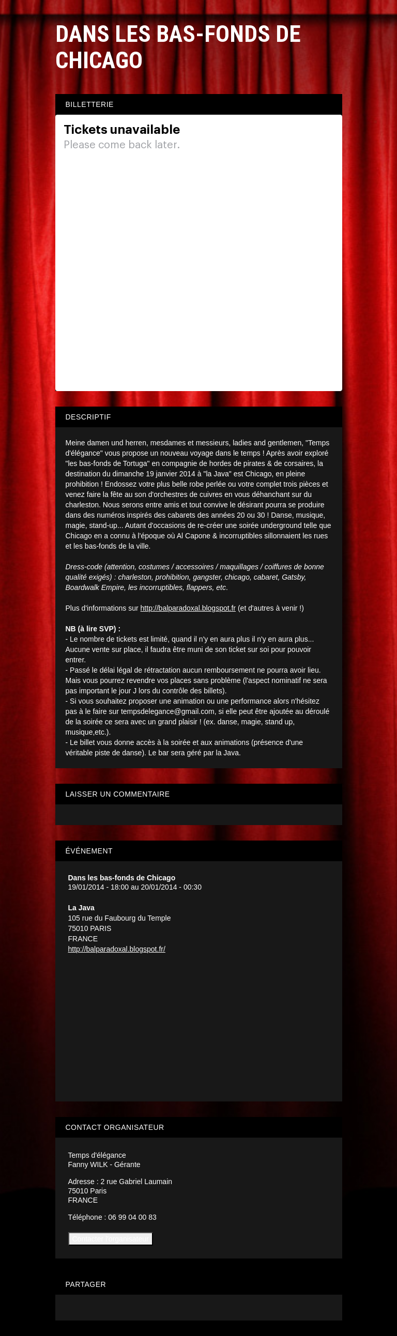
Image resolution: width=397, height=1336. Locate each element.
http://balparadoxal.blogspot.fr (188, 608)
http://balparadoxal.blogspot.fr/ (116, 949)
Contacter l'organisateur (110, 1239)
